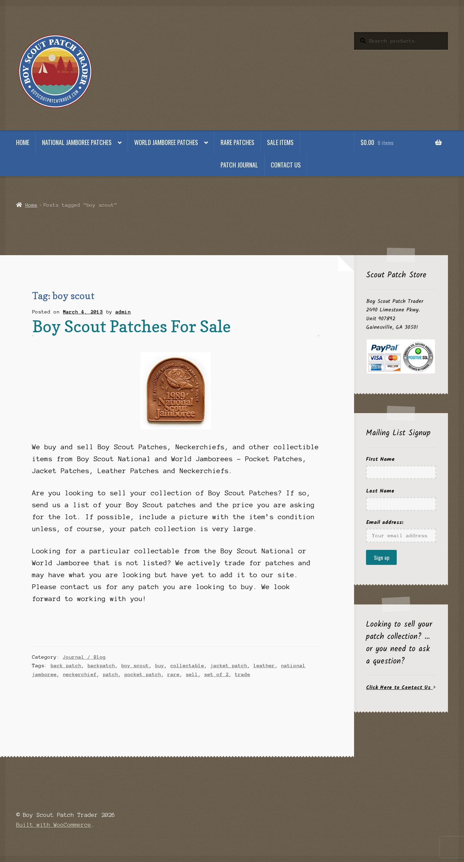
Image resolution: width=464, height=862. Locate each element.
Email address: (385, 522)
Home (22, 142)
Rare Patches (237, 142)
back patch (66, 665)
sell (192, 674)
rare (173, 674)
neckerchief (80, 674)
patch (110, 674)
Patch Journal (239, 164)
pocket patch (142, 674)
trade (242, 674)
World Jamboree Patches (166, 142)
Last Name (380, 491)
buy (159, 665)
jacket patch (228, 665)
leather (264, 665)
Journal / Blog (84, 657)
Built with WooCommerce (53, 825)
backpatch (101, 665)
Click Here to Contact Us (399, 687)
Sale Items (280, 142)
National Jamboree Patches (77, 142)
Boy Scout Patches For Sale (131, 326)
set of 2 (216, 674)
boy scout (135, 665)
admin (123, 312)
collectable (187, 665)
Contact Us (286, 164)
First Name (380, 459)
